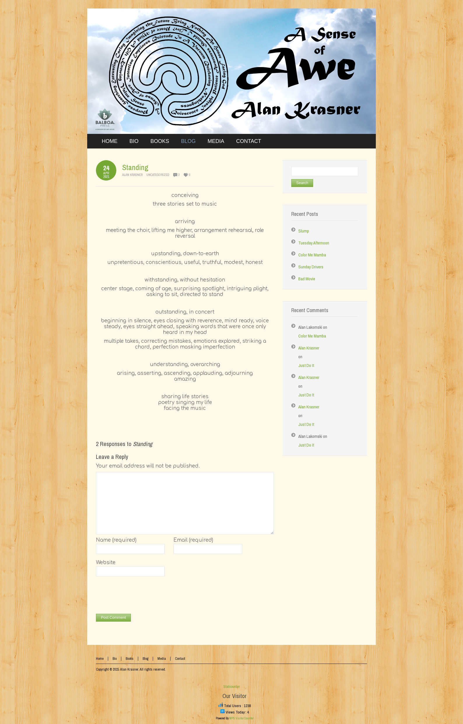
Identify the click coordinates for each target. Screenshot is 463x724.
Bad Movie (306, 279)
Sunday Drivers (310, 267)
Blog (145, 658)
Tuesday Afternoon (313, 243)
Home (100, 658)
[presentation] (140, 596)
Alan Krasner (132, 175)
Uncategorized (157, 175)
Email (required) (193, 540)
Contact (180, 658)
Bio (115, 658)
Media (161, 658)
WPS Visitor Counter (241, 718)
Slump (303, 231)
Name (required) (116, 540)
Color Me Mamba (312, 255)
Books (130, 658)
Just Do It (306, 365)
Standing (135, 167)
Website (105, 562)
